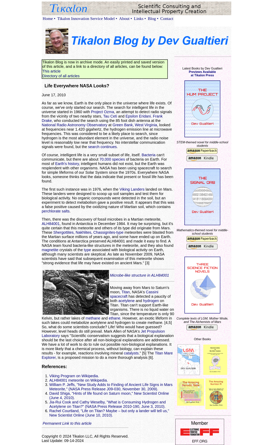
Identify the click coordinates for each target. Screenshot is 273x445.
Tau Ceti (110, 116)
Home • (49, 18)
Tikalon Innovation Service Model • (87, 18)
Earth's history (67, 164)
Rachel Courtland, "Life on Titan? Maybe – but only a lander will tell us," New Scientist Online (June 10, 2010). (109, 413)
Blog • (153, 18)
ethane (114, 318)
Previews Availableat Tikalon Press (202, 73)
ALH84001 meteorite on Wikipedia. (78, 380)
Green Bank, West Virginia (135, 125)
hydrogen (151, 301)
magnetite (50, 250)
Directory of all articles (61, 76)
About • (125, 18)
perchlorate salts (56, 211)
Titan (126, 292)
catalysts (131, 353)
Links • (140, 18)
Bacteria (148, 155)
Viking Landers (131, 189)
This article (51, 71)
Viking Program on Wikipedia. (92, 376)
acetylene (126, 301)
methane (93, 318)
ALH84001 (51, 224)
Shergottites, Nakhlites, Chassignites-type (88, 232)
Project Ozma (102, 112)
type (87, 250)
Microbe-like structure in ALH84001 (139, 275)
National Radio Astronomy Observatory (74, 125)
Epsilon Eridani (138, 116)
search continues (102, 147)
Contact (166, 18)
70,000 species (112, 159)
